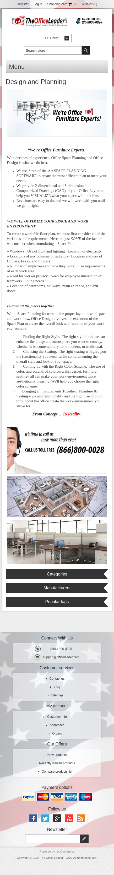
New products (57, 755)
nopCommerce (65, 851)
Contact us (57, 678)
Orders (57, 733)
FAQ (57, 687)
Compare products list (57, 771)
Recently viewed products (57, 763)
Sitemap (57, 695)
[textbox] (53, 50)
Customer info (57, 717)
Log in (38, 4)
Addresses (57, 725)
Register (23, 4)
